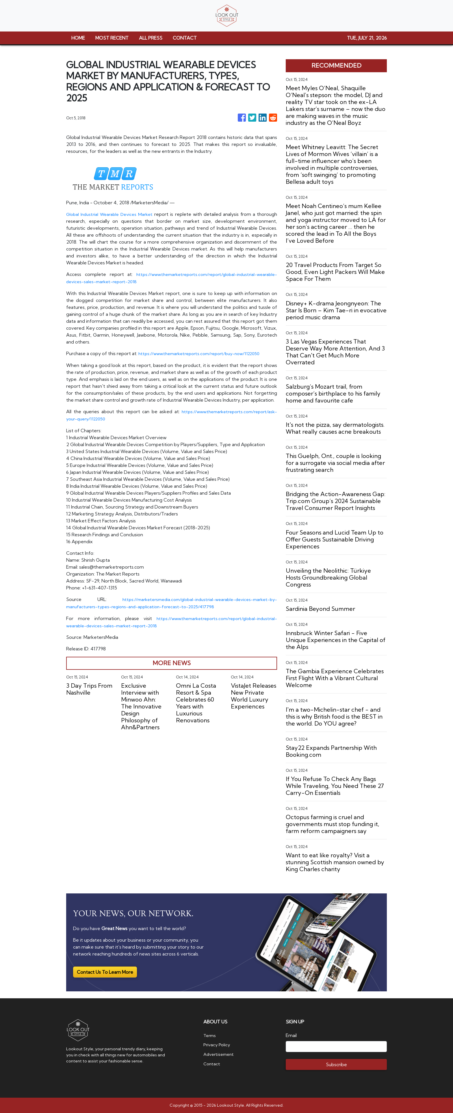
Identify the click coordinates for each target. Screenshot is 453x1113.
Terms (210, 1035)
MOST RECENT (112, 38)
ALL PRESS (150, 38)
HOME (78, 38)
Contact (212, 1063)
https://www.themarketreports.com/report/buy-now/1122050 (204, 353)
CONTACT (185, 38)
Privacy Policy (217, 1044)
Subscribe (336, 1064)
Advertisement (220, 1054)
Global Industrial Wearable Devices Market (111, 214)
